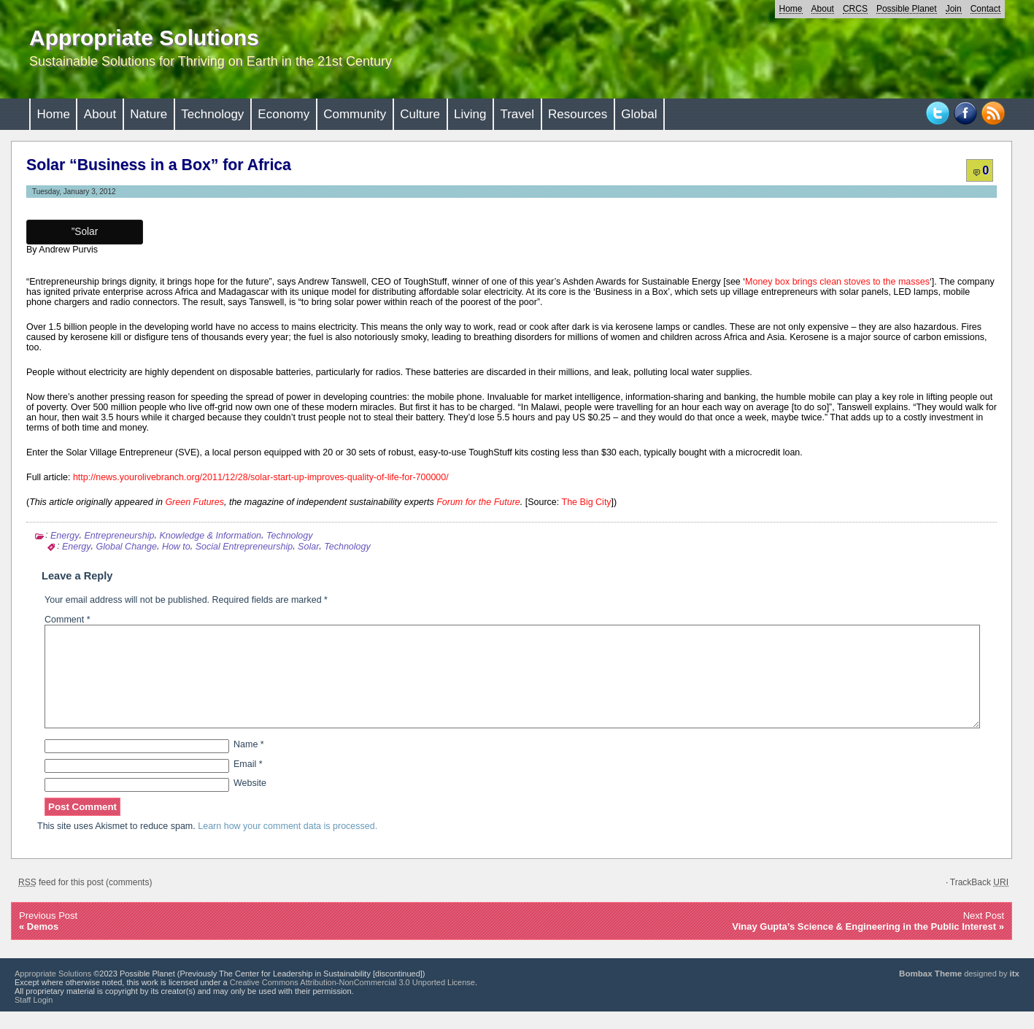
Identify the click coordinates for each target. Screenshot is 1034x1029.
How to (176, 547)
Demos (42, 944)
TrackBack (979, 900)
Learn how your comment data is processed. (287, 844)
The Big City (585, 502)
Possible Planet (906, 9)
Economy (283, 114)
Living (470, 114)
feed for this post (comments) (85, 900)
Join (954, 9)
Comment (67, 619)
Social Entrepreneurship (244, 547)
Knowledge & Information (210, 536)
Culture (420, 114)
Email (248, 781)
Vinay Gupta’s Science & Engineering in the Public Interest (864, 944)
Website (250, 800)
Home (791, 9)
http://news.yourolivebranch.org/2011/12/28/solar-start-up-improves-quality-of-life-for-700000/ (261, 477)
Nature (148, 114)
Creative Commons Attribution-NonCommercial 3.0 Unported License (352, 999)
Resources (577, 114)
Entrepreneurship (120, 536)
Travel (517, 114)
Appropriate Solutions (144, 38)
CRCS (855, 9)
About (822, 9)
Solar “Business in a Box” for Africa (158, 165)
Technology (212, 114)
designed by (959, 991)
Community (354, 114)
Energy (65, 536)
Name (249, 762)
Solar (308, 547)
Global (639, 114)
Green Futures (194, 502)
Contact (985, 9)
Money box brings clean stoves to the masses (837, 282)
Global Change (126, 547)
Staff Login (34, 1017)
